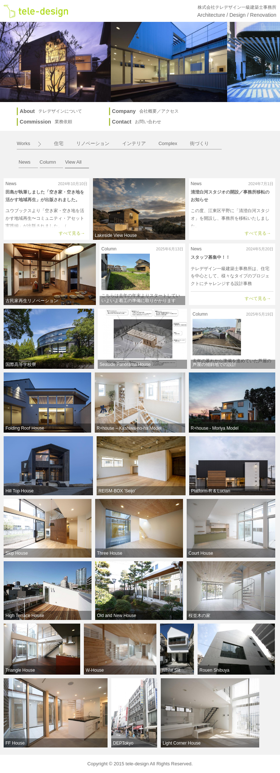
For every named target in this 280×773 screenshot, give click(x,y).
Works (23, 143)
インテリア (134, 143)
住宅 (58, 143)
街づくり (199, 143)
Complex (168, 143)
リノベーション (92, 143)
